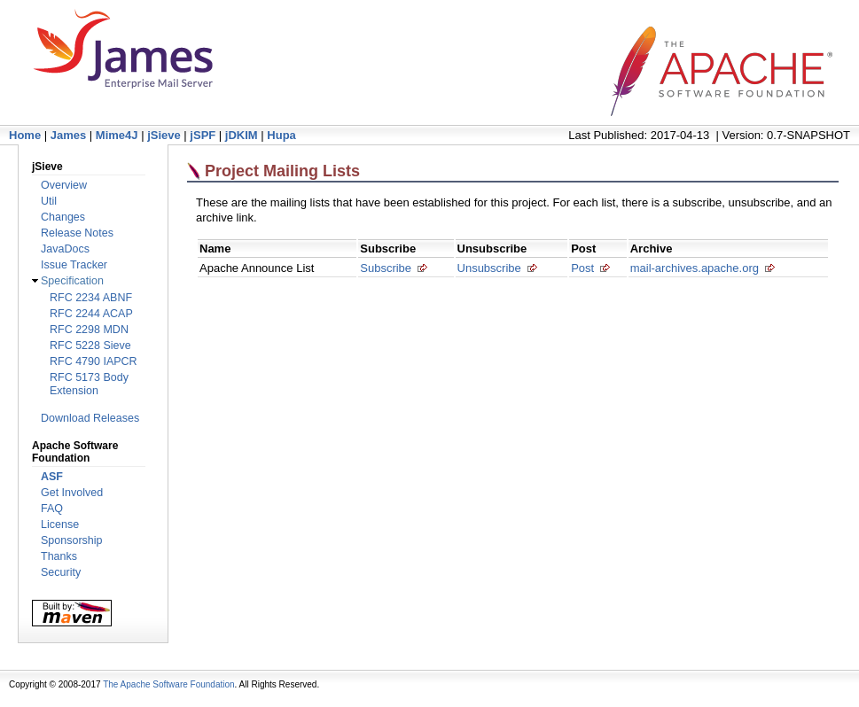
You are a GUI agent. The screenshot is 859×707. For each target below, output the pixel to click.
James (68, 135)
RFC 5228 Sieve (90, 345)
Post (582, 268)
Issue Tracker (74, 265)
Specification (72, 281)
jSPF (202, 135)
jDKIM (241, 135)
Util (49, 201)
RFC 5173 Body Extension (89, 384)
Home (25, 135)
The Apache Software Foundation (168, 684)
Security (61, 572)
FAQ (52, 508)
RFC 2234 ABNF (91, 297)
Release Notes (77, 233)
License (60, 524)
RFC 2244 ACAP (91, 313)
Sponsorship (72, 540)
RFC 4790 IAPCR (93, 361)
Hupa (281, 135)
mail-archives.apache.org (694, 268)
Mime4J (117, 135)
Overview (64, 185)
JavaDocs (65, 249)
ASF (52, 476)
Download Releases (90, 418)
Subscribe (385, 268)
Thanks (59, 556)
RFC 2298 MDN (89, 329)
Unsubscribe (489, 268)
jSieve (164, 135)
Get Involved (72, 492)
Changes (63, 217)
